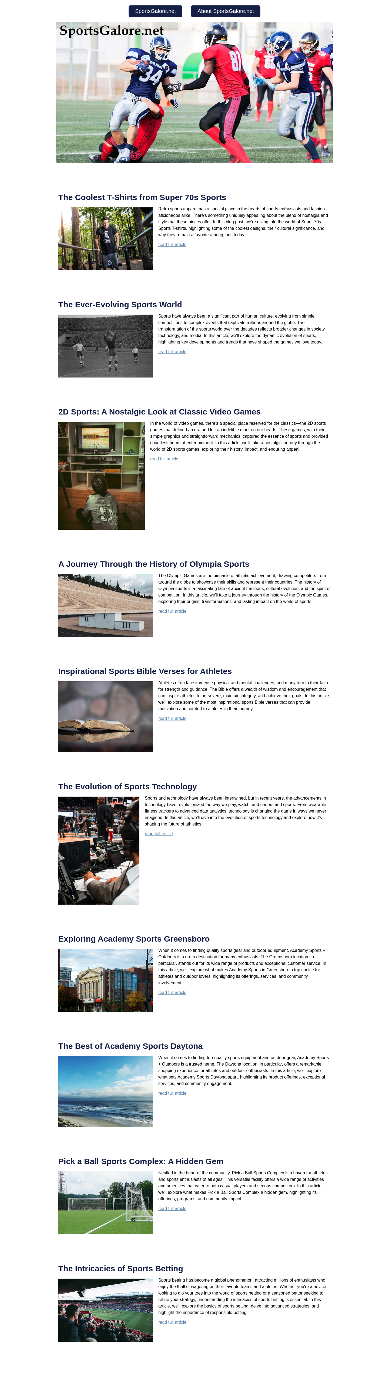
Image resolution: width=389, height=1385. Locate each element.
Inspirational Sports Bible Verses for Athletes (145, 671)
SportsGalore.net (155, 11)
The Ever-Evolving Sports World (120, 304)
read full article (172, 244)
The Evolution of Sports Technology (127, 786)
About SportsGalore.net (225, 11)
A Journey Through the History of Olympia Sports (153, 564)
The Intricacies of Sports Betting (120, 1268)
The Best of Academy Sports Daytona (130, 1046)
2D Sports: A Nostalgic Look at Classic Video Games (159, 411)
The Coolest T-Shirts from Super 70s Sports (142, 197)
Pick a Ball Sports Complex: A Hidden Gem (140, 1161)
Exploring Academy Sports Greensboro (134, 938)
